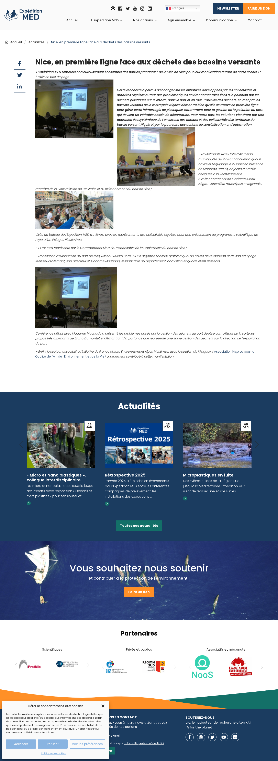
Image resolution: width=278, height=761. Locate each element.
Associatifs (215, 649)
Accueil (72, 20)
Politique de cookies (53, 753)
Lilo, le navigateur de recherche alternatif (219, 722)
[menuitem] (72, 20)
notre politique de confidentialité (144, 743)
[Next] (257, 445)
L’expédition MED (105, 20)
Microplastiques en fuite (208, 475)
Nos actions (143, 20)
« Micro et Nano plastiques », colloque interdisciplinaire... (56, 477)
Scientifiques (52, 649)
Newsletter (228, 8)
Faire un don (258, 8)
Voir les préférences (87, 744)
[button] (103, 706)
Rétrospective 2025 (125, 475)
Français (175, 8)
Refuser (53, 744)
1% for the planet (199, 727)
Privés (130, 649)
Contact (255, 20)
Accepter (21, 744)
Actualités (36, 42)
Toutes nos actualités (139, 525)
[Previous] (21, 445)
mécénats (237, 649)
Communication (219, 20)
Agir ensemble (179, 20)
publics (146, 649)
